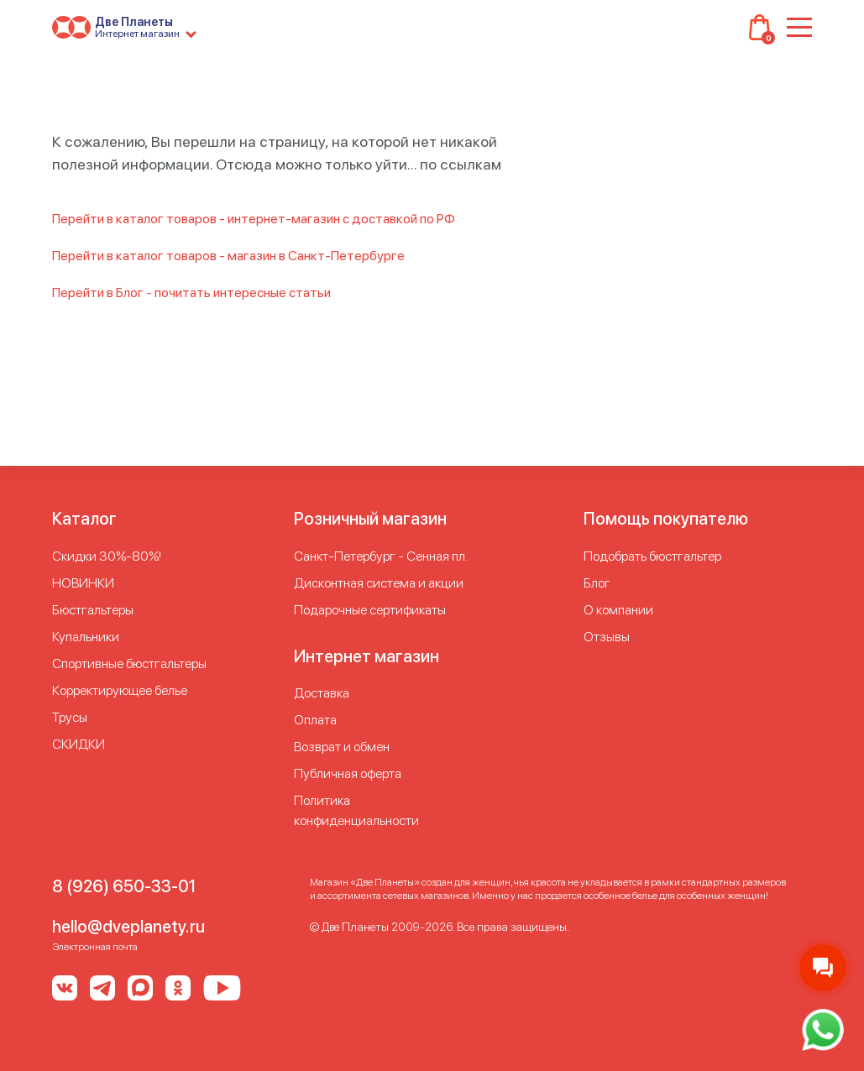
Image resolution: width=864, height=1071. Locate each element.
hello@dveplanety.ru (128, 927)
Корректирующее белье (119, 690)
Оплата (315, 720)
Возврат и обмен (342, 747)
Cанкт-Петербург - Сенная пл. (381, 556)
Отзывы (607, 637)
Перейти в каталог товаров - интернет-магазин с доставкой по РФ (253, 219)
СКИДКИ (78, 744)
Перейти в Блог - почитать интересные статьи (191, 292)
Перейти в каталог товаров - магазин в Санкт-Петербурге (228, 256)
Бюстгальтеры (93, 610)
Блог (597, 583)
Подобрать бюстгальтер (652, 556)
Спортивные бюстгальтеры (129, 663)
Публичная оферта (347, 773)
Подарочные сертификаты (370, 610)
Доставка (321, 693)
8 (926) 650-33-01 (124, 886)
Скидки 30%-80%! (106, 556)
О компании (618, 610)
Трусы (69, 717)
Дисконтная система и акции (378, 583)
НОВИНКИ (83, 583)
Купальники (85, 637)
